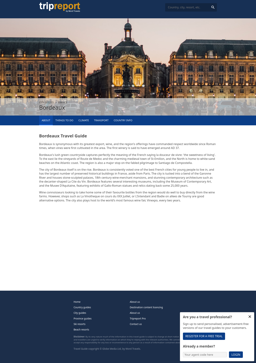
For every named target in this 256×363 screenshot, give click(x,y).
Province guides (83, 318)
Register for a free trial (204, 336)
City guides (46, 102)
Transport (101, 120)
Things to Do (64, 120)
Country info (123, 120)
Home (77, 301)
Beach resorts (81, 329)
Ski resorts (80, 324)
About (46, 120)
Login (235, 355)
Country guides (82, 307)
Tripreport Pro (138, 318)
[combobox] (191, 7)
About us (135, 301)
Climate (83, 120)
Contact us (136, 324)
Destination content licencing (146, 307)
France (62, 102)
